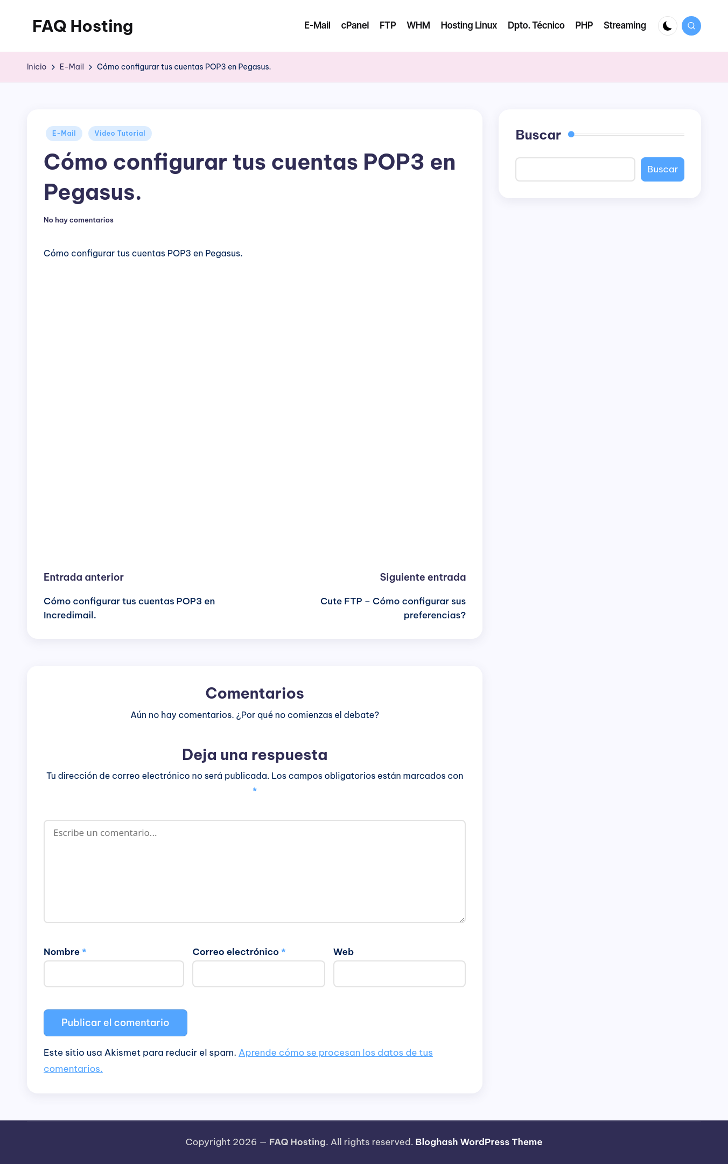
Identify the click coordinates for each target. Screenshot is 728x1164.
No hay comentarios (79, 220)
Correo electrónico (238, 952)
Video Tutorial (120, 133)
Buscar (538, 135)
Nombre (65, 952)
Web (343, 952)
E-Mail (64, 133)
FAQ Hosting (82, 26)
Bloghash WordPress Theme (479, 1142)
